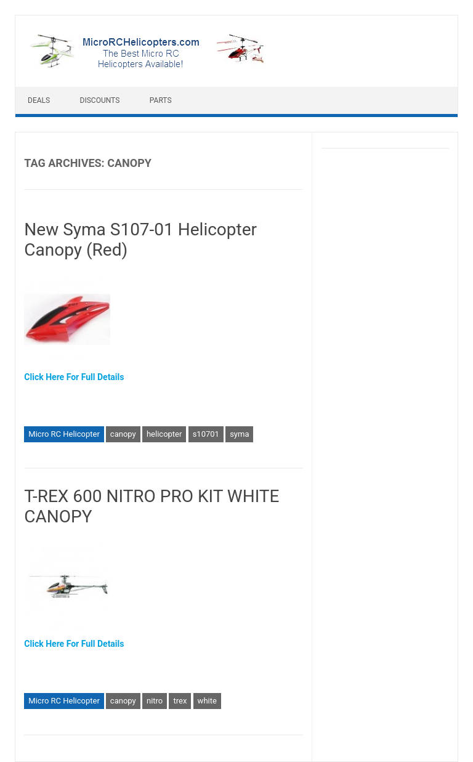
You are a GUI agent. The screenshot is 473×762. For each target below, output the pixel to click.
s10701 (206, 434)
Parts (161, 100)
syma (239, 434)
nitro (155, 700)
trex (180, 700)
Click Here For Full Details (74, 377)
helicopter (164, 434)
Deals (39, 100)
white (207, 700)
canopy (123, 434)
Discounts (100, 100)
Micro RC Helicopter (64, 434)
